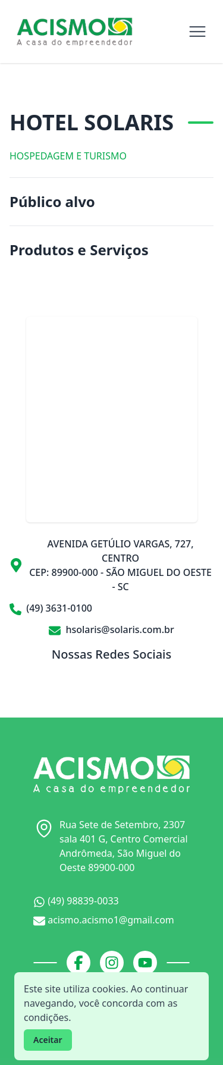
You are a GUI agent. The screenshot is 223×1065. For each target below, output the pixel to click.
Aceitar (47, 1039)
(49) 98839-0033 (76, 901)
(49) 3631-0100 (51, 608)
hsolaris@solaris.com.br (111, 629)
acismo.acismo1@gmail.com (103, 920)
